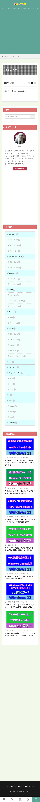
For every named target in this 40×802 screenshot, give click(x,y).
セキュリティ (13, 367)
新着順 (6, 83)
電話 (28, 799)
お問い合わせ (29, 786)
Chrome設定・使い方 (17, 301)
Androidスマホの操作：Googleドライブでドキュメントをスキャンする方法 (20, 492)
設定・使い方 (15, 240)
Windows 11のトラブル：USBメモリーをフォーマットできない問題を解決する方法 (19, 606)
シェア (12, 799)
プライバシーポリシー (14, 786)
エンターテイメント (15, 373)
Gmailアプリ (14, 345)
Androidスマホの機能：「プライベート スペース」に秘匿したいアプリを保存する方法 (20, 634)
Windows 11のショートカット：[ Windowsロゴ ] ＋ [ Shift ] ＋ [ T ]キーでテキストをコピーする (19, 462)
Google (11, 290)
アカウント (14, 295)
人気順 (12, 83)
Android (11, 328)
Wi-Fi (11, 362)
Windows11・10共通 (16, 256)
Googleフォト (15, 340)
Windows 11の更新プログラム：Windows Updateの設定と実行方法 (19, 577)
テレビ (13, 389)
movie (12, 384)
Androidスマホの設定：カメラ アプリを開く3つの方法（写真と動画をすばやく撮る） (20, 549)
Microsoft (12, 312)
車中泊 (13, 412)
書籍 (12, 417)
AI (10, 395)
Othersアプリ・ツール (18, 356)
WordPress (12, 423)
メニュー (20, 799)
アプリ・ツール (15, 306)
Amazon (13, 406)
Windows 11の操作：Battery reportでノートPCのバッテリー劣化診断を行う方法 (20, 521)
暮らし (11, 401)
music (12, 378)
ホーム (4, 9)
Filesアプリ (14, 351)
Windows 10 (22, 9)
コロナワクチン (16, 56)
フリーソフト (15, 251)
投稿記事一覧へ (19, 168)
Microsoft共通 (15, 323)
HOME (6, 56)
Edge (12, 317)
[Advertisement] (20, 32)
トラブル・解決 (15, 245)
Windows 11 (12, 9)
